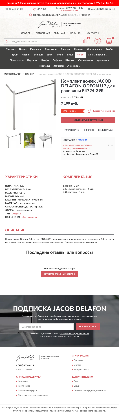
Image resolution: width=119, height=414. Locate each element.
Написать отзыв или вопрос (59, 274)
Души (15, 55)
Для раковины (29, 217)
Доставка (78, 360)
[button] (69, 10)
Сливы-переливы (97, 55)
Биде (70, 55)
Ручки (60, 55)
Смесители (51, 49)
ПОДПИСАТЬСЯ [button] (87, 327)
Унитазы (10, 49)
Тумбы (109, 49)
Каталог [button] (25, 33)
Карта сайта (24, 386)
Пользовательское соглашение (33, 395)
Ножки (80, 55)
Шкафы (44, 60)
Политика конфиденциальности (90, 391)
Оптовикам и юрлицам (50, 33)
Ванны (22, 49)
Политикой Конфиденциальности (74, 334)
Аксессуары (73, 66)
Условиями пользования (52, 336)
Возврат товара (81, 370)
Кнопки (26, 55)
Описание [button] (89, 130)
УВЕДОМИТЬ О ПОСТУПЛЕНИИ (88, 120)
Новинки (75, 33)
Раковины (35, 49)
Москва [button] (82, 140)
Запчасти (58, 66)
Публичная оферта (27, 391)
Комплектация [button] (105, 130)
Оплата (77, 365)
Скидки (77, 386)
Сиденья (65, 49)
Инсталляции (94, 49)
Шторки (70, 60)
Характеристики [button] (71, 130)
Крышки (78, 49)
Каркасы (32, 60)
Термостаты (17, 60)
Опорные (16, 214)
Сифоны (57, 60)
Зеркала (38, 55)
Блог (76, 381)
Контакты (93, 33)
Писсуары (44, 66)
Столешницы (85, 60)
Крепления (103, 60)
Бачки (50, 55)
